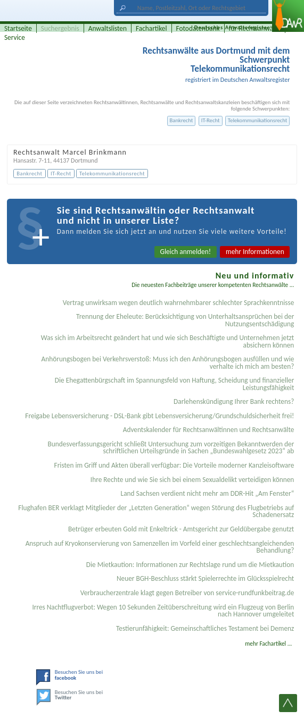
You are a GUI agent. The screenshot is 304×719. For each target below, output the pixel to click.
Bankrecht (181, 120)
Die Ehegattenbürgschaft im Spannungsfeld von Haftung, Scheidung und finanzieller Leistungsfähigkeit (174, 384)
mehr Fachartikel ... (268, 643)
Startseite (18, 28)
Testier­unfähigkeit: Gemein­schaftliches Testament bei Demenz (205, 628)
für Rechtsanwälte (255, 28)
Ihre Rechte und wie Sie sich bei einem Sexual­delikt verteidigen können (192, 479)
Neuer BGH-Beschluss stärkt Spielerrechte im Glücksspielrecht (205, 578)
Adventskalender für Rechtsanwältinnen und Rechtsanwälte (208, 429)
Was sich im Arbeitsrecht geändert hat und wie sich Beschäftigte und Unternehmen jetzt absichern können (167, 341)
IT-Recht (210, 120)
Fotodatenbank (198, 28)
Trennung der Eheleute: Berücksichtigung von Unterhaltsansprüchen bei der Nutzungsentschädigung (185, 320)
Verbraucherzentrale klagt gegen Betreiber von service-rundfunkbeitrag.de (187, 592)
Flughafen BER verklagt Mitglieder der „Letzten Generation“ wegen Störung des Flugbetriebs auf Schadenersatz (156, 511)
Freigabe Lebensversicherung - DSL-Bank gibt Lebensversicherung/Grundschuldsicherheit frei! (159, 415)
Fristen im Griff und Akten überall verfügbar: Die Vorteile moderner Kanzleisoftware (174, 465)
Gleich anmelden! (185, 251)
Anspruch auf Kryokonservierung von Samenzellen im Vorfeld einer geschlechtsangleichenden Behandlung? (160, 547)
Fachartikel (151, 28)
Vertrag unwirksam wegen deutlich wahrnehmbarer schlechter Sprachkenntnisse (178, 302)
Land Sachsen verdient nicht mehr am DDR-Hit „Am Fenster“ (207, 493)
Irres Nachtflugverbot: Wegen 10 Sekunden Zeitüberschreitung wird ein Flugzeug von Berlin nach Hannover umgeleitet (163, 611)
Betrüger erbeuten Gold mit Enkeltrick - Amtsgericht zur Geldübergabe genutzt (181, 529)
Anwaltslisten (107, 28)
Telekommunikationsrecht (257, 120)
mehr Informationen (255, 251)
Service (14, 37)
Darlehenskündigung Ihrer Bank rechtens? (234, 401)
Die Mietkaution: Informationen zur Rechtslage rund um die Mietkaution (190, 564)
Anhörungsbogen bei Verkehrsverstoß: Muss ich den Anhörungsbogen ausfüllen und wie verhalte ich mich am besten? (168, 362)
